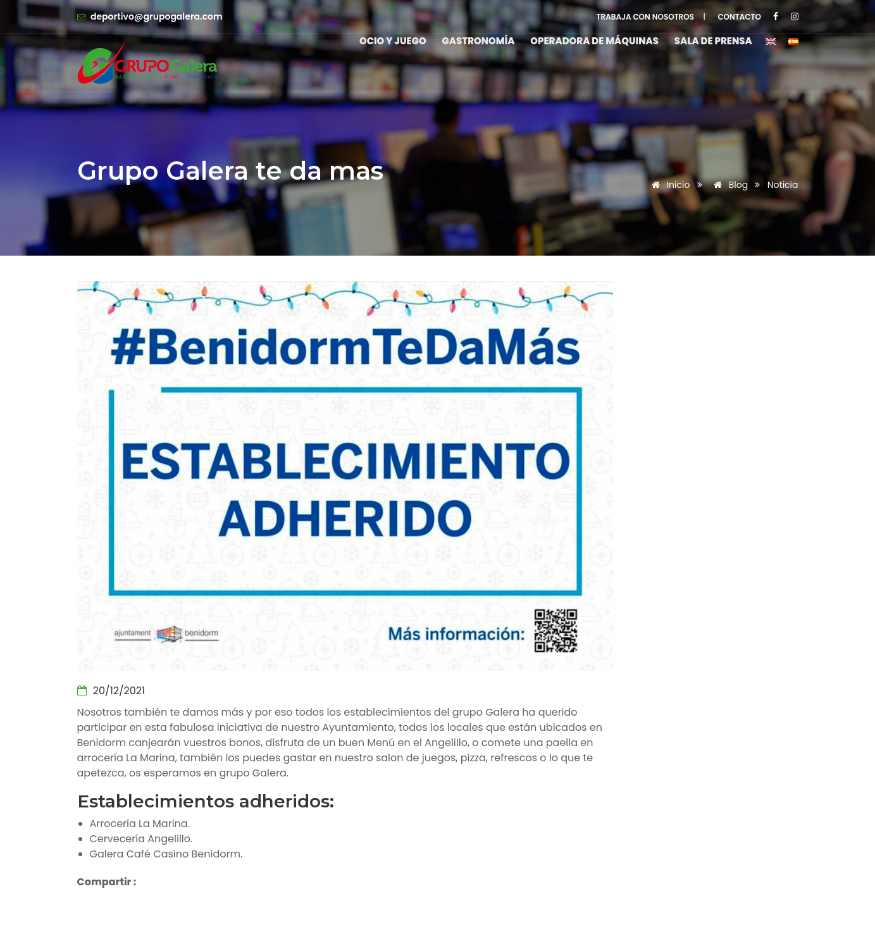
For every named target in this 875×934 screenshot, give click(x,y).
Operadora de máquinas (592, 41)
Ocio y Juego (388, 41)
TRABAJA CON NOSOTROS (645, 16)
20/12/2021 (111, 690)
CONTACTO (739, 16)
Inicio (668, 184)
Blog (728, 184)
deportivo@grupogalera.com (156, 16)
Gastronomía (475, 41)
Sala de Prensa (713, 41)
